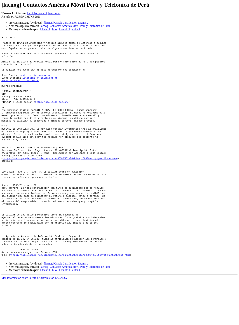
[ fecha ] (45, 29)
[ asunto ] (64, 29)
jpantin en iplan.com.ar (34, 83)
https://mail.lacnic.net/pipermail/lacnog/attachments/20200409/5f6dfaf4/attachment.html (70, 298)
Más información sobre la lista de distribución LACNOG (34, 321)
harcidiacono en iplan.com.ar (43, 13)
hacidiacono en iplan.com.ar (20, 89)
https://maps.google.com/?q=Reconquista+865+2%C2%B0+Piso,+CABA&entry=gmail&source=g (60, 183)
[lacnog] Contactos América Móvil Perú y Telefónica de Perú (74, 25)
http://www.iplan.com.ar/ (52, 115)
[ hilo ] (54, 29)
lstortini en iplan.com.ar (39, 86)
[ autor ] (75, 29)
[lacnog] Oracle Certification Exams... (66, 22)
